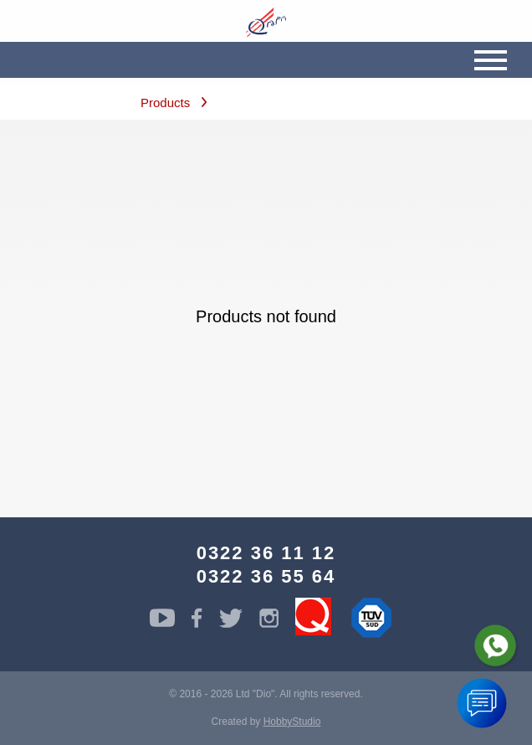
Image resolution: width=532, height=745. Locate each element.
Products (165, 102)
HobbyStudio (292, 721)
